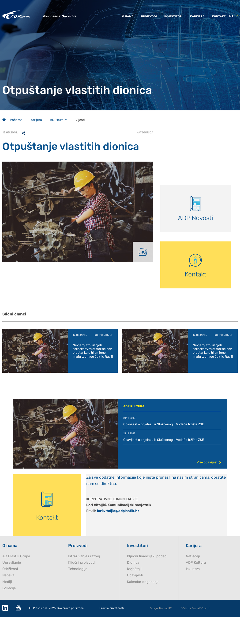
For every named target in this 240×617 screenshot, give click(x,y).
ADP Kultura (196, 563)
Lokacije (9, 588)
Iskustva (193, 569)
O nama (128, 16)
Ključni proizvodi (82, 563)
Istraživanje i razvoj (84, 556)
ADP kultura (59, 120)
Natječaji (193, 556)
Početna (12, 120)
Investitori (173, 16)
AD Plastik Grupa (16, 556)
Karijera (197, 16)
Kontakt (219, 16)
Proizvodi (149, 16)
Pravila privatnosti (111, 608)
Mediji (7, 582)
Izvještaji (134, 569)
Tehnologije (77, 569)
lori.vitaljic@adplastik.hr (118, 511)
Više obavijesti (209, 462)
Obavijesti (135, 575)
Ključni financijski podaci (147, 556)
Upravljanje (11, 563)
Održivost (10, 569)
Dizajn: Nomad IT (161, 608)
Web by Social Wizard (195, 608)
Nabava (8, 575)
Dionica (133, 563)
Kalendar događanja (143, 582)
